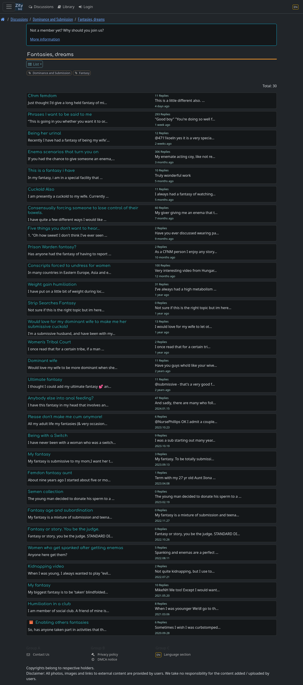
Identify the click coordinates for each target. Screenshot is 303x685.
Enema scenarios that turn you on (63, 152)
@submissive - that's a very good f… (185, 384)
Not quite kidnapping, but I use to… (185, 571)
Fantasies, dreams (91, 19)
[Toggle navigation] (9, 6)
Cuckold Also (41, 189)
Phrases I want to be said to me (60, 114)
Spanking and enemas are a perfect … (186, 552)
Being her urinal (44, 133)
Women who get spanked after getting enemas (75, 547)
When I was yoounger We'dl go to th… (187, 608)
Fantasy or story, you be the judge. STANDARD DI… (197, 533)
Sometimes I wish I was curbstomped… (188, 627)
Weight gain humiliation (52, 284)
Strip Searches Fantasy (52, 303)
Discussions (40, 6)
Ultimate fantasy (45, 379)
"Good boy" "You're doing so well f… (185, 119)
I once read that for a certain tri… (182, 346)
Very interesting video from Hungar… (186, 270)
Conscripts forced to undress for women (69, 265)
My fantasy (39, 454)
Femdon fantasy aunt (50, 473)
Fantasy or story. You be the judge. (63, 529)
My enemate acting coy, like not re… (185, 156)
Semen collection (45, 491)
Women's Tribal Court (49, 342)
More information (45, 39)
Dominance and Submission (53, 19)
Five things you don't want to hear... (64, 228)
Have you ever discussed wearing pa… (187, 233)
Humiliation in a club (49, 604)
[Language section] (295, 6)
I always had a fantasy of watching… (185, 194)
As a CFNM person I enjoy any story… (186, 251)
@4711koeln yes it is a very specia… (184, 137)
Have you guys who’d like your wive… (186, 365)
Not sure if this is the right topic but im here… (193, 307)
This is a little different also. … (180, 100)
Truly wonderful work (173, 175)
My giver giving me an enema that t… (186, 212)
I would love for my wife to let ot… (183, 326)
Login (85, 6)
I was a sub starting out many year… (185, 440)
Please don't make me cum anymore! (65, 416)
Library (65, 6)
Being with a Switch (48, 435)
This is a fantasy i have (51, 170)
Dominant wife (42, 360)
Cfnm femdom (42, 96)
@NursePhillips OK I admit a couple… (186, 421)
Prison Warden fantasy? (52, 247)
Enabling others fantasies (62, 622)
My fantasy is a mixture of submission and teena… (197, 515)
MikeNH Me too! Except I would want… (187, 589)
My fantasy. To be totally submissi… (184, 458)
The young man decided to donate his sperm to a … (198, 496)
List (33, 64)
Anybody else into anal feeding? (61, 398)
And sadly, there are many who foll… (185, 402)
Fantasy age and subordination (60, 510)
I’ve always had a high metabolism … (185, 289)
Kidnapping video (46, 566)
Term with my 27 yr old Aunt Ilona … (185, 477)
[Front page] (3, 19)
